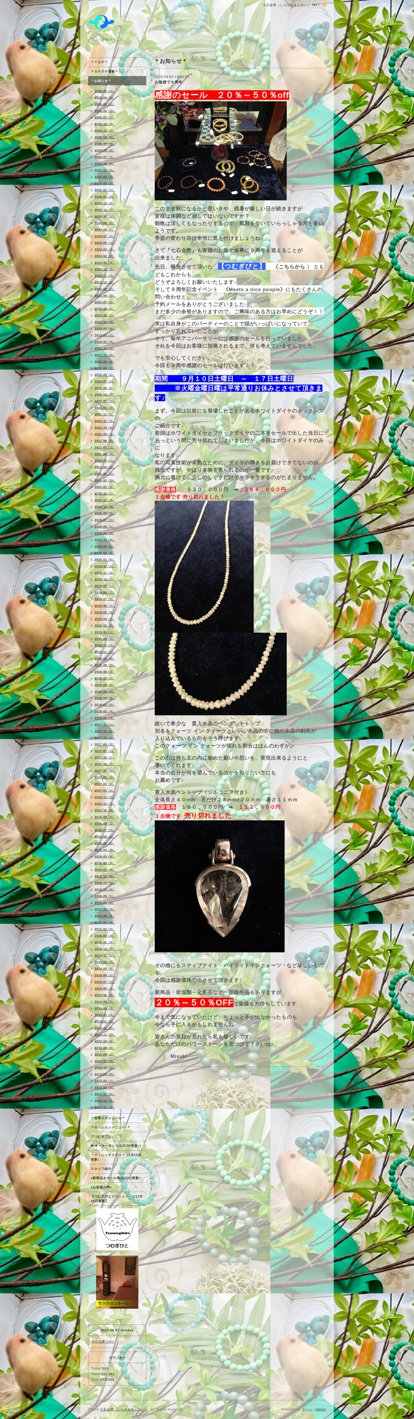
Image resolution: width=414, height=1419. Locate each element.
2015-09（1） (105, 896)
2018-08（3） (105, 671)
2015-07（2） (105, 902)
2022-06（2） (105, 388)
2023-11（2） (105, 275)
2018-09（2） (105, 665)
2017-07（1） (105, 751)
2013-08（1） (105, 1054)
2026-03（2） (105, 104)
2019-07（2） (105, 599)
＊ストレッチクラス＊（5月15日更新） (116, 1157)
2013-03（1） (105, 1080)
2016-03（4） (105, 856)
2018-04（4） (105, 698)
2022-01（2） (105, 407)
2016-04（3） (105, 850)
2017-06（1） (105, 757)
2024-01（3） (105, 262)
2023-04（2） (105, 322)
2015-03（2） (105, 929)
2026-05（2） (105, 91)
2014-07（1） (105, 981)
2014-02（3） (105, 1014)
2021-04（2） (105, 467)
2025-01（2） (105, 196)
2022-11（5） (105, 355)
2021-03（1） (105, 473)
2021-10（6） (105, 427)
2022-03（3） (105, 401)
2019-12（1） (105, 566)
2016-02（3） (105, 863)
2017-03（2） (105, 777)
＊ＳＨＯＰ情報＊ (104, 71)
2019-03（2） (105, 625)
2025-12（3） (105, 124)
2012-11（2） (105, 1107)
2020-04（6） (105, 539)
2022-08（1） (105, 374)
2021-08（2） (105, 440)
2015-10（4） (105, 889)
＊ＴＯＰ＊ (99, 62)
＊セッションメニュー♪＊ (110, 1127)
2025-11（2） (105, 130)
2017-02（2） (105, 784)
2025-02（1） (105, 190)
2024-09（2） (105, 223)
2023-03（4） (105, 328)
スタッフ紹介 (101, 1169)
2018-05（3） (105, 691)
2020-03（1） (105, 546)
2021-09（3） (105, 434)
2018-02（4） (105, 711)
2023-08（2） (105, 295)
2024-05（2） (105, 242)
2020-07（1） (105, 520)
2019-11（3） (105, 572)
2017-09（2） (105, 744)
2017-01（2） (105, 790)
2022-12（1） (105, 348)
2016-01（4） (105, 869)
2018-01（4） (105, 718)
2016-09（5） (105, 817)
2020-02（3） (105, 553)
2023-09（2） (105, 289)
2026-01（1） (105, 117)
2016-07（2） (105, 830)
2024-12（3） (105, 203)
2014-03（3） (105, 1008)
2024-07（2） (105, 236)
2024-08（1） (105, 229)
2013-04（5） (105, 1074)
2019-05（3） (105, 612)
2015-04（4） (105, 922)
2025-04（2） (105, 176)
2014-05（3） (105, 995)
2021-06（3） (105, 454)
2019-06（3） (105, 605)
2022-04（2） (105, 394)
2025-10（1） (105, 137)
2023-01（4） (105, 341)
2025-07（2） (105, 157)
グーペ (307, 1409)
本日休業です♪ (103, 1342)
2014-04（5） (105, 1001)
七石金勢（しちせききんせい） (124, 1409)
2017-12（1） (105, 724)
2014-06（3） (105, 988)
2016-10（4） (105, 810)
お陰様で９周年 (168, 82)
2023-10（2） (105, 282)
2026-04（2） (105, 97)
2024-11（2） (105, 209)
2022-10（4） (105, 361)
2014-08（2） (105, 975)
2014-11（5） (105, 955)
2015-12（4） (105, 876)
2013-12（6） (105, 1028)
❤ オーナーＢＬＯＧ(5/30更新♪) (116, 1146)
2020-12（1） (105, 493)
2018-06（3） (105, 685)
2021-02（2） (105, 480)
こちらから (292, 266)
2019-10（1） (105, 579)
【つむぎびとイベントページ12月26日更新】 (117, 1199)
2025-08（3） (105, 150)
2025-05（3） (105, 170)
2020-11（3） (105, 500)
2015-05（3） (105, 915)
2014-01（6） (105, 1021)
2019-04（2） (105, 619)
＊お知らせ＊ (101, 81)
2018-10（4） (105, 658)
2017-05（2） (105, 764)
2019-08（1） (105, 592)
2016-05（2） (105, 843)
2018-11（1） (105, 652)
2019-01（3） (105, 638)
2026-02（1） (105, 110)
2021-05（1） (105, 460)
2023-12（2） (105, 269)
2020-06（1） (105, 526)
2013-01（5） (105, 1094)
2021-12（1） (105, 414)
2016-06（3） (105, 836)
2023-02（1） (105, 335)
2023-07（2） (105, 302)
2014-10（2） (105, 962)
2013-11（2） (105, 1034)
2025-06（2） (105, 163)
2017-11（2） (105, 731)
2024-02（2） (105, 256)
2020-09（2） (105, 513)
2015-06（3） (105, 909)
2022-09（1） (105, 368)
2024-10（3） (105, 216)
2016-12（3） (105, 797)
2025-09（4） (105, 143)
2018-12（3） (105, 645)
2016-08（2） (105, 823)
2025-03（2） (105, 183)
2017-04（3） (105, 770)
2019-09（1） (105, 586)
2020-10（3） (105, 506)
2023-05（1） (105, 315)
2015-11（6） (105, 882)
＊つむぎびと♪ (102, 1136)
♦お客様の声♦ (101, 1187)
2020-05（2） (105, 533)
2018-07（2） (105, 678)
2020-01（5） (105, 559)
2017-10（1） (105, 737)
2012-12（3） (105, 1100)
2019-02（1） (105, 632)
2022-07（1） (105, 381)
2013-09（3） (105, 1047)
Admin (321, 1409)
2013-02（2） (105, 1087)
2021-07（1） (105, 447)
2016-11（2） (105, 803)
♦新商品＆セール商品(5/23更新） (116, 1178)
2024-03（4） (105, 249)
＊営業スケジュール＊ (108, 1118)
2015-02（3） (105, 935)
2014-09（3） (105, 968)
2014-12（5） (105, 948)
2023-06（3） (105, 308)
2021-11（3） (105, 421)
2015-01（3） (105, 942)
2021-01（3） (105, 487)
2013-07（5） (105, 1061)
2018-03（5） (105, 704)
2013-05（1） (105, 1067)
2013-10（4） (105, 1041)
